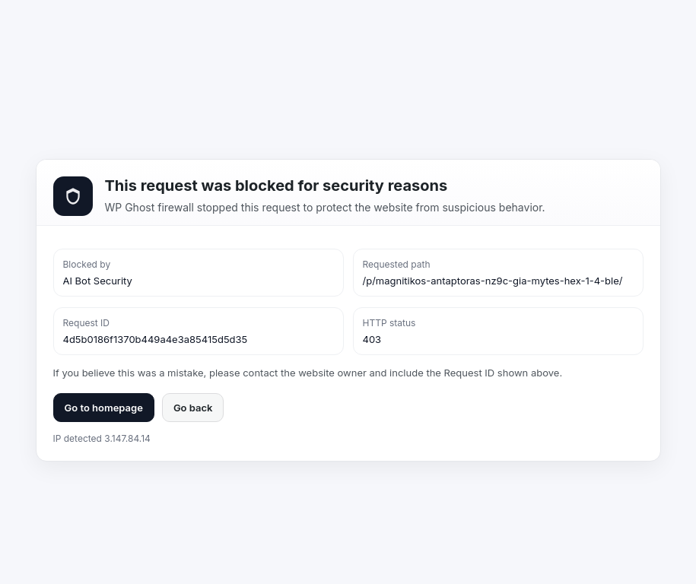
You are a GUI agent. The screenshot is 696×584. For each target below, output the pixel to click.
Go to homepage (104, 408)
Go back (193, 408)
